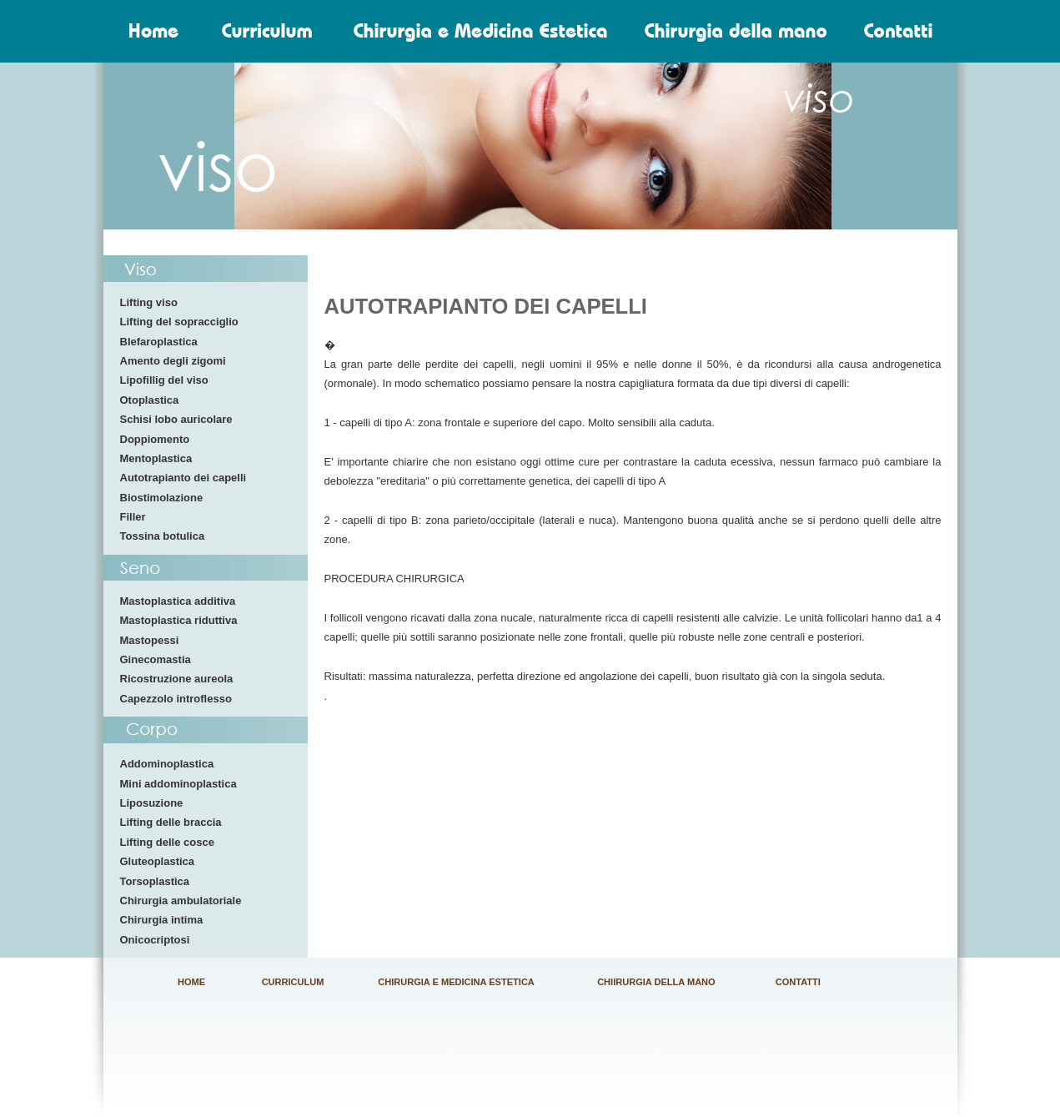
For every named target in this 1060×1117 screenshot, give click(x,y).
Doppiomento (155, 439)
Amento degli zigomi (173, 361)
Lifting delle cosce (167, 842)
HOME (191, 982)
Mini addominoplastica (178, 783)
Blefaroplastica (159, 341)
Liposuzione (151, 803)
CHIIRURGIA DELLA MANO (656, 982)
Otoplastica (149, 400)
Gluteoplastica (157, 861)
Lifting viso (149, 302)
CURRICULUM (293, 982)
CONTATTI (798, 982)
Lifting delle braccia (171, 822)
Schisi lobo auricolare (176, 419)
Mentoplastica (156, 458)
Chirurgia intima (161, 919)
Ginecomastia (155, 659)
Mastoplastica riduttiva (179, 620)
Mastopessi (149, 640)
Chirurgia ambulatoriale (181, 900)
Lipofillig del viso (164, 380)
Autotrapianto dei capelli (183, 477)
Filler (133, 517)
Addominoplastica (167, 763)
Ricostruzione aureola (177, 678)
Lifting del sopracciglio (179, 321)
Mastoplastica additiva (178, 601)
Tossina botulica (162, 536)
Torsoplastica (155, 881)
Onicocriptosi (155, 939)
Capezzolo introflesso (176, 698)
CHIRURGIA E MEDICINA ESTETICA (456, 982)
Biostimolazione (161, 497)
